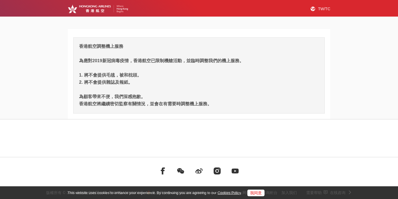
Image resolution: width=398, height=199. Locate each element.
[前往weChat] (180, 171)
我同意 (256, 193)
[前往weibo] (199, 171)
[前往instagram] (217, 171)
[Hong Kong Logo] (98, 8)
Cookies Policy (229, 193)
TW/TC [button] (324, 9)
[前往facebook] (162, 171)
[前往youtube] (235, 171)
